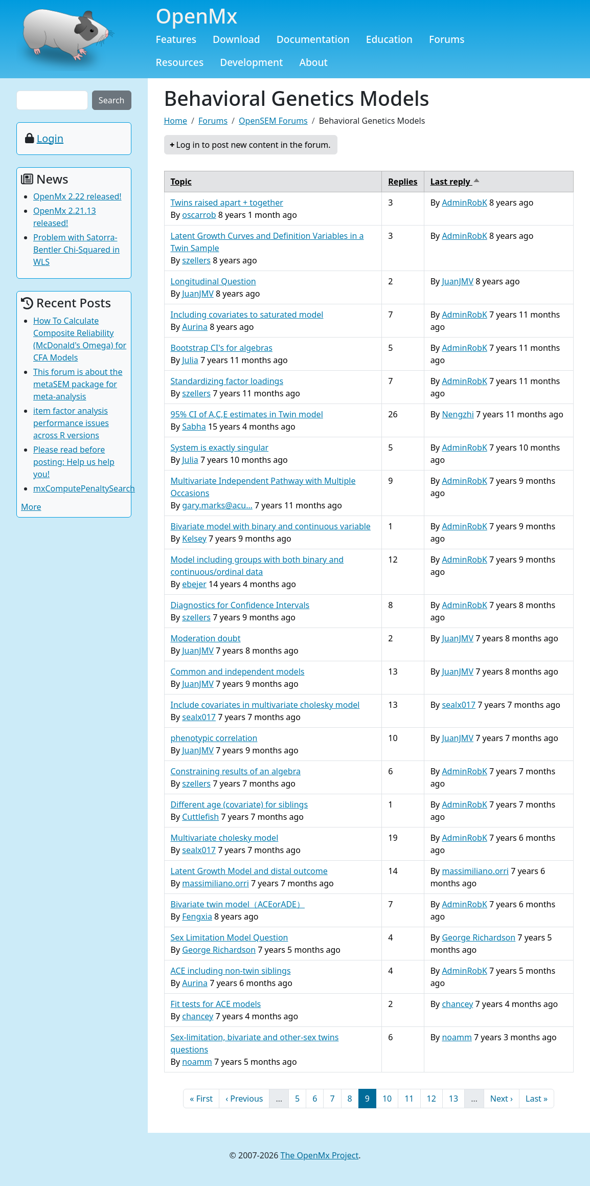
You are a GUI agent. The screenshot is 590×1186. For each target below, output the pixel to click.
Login (50, 138)
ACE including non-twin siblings (231, 970)
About (313, 62)
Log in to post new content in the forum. (253, 144)
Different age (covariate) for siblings (239, 804)
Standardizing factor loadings (227, 381)
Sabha (194, 426)
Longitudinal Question (213, 281)
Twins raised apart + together (227, 202)
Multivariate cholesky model (225, 837)
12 (434, 1098)
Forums (447, 39)
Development (251, 62)
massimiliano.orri (215, 883)
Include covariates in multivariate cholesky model (265, 704)
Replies (402, 181)
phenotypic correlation (214, 738)
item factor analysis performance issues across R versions (71, 423)
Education (389, 39)
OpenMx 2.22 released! (77, 196)
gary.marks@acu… (217, 505)
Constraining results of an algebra (236, 771)
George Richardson (219, 949)
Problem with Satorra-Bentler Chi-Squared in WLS (76, 249)
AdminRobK (464, 202)
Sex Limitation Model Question (229, 937)
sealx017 (199, 717)
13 (456, 1098)
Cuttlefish (200, 816)
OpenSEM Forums (273, 120)
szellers (196, 260)
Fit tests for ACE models (216, 1004)
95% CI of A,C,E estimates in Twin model (247, 414)
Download (236, 39)
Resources (180, 62)
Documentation (313, 39)
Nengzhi (457, 414)
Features (176, 39)
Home (176, 120)
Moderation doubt (206, 638)
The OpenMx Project (320, 1155)
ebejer (194, 584)
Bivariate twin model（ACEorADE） (238, 904)
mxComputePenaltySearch (84, 488)
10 (390, 1098)
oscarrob (199, 214)
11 (412, 1098)
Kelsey (194, 538)
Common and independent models (238, 671)
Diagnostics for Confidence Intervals (240, 605)
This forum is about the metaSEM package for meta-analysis (78, 384)
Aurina (195, 326)
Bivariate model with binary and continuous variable (271, 526)
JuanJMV (198, 293)
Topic (181, 181)
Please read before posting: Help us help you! (74, 462)
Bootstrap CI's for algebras (222, 347)
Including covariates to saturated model (247, 314)
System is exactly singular (220, 447)
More (31, 506)
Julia (190, 360)
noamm (197, 1061)
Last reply (455, 181)
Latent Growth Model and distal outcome (249, 871)
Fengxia (197, 916)
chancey (197, 1016)
